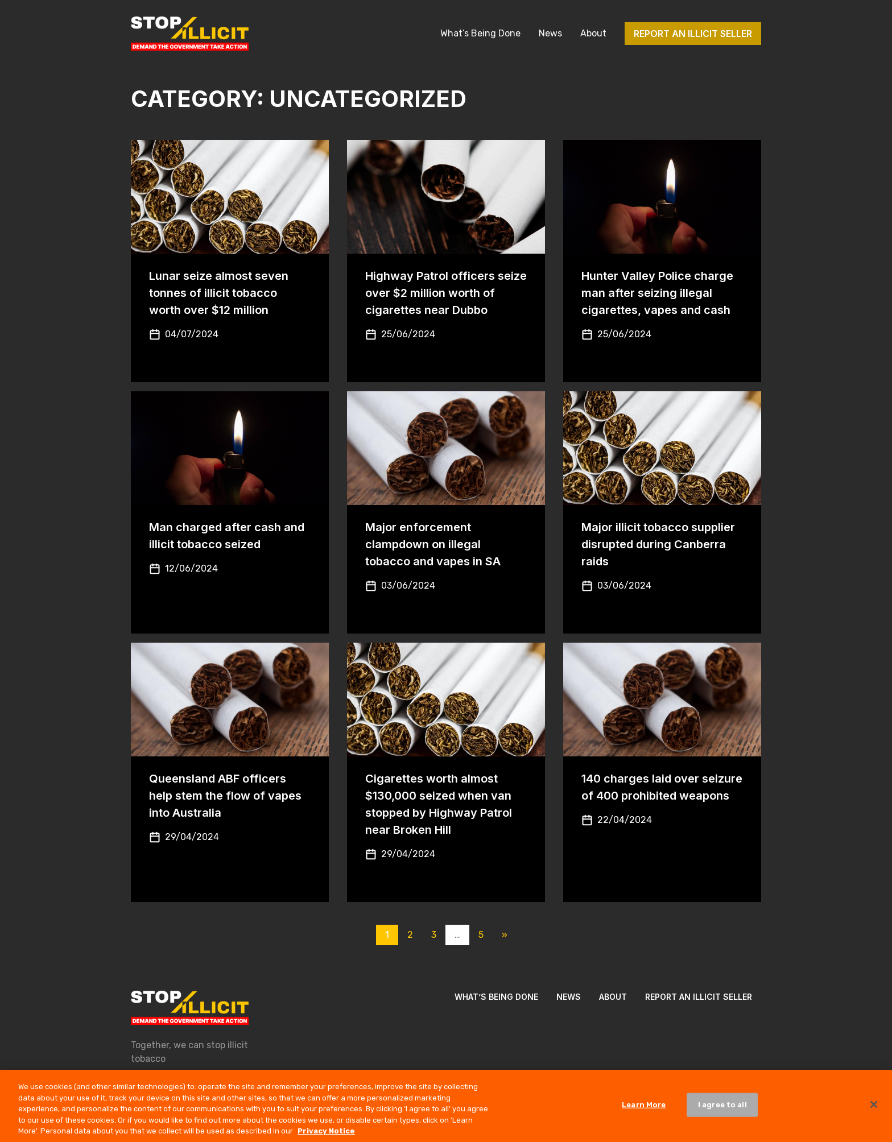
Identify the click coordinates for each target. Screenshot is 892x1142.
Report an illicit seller (693, 33)
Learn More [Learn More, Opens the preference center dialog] (644, 1110)
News (550, 33)
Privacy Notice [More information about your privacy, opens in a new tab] (326, 1136)
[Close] (873, 1109)
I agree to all (722, 1110)
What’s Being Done (480, 33)
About (593, 33)
